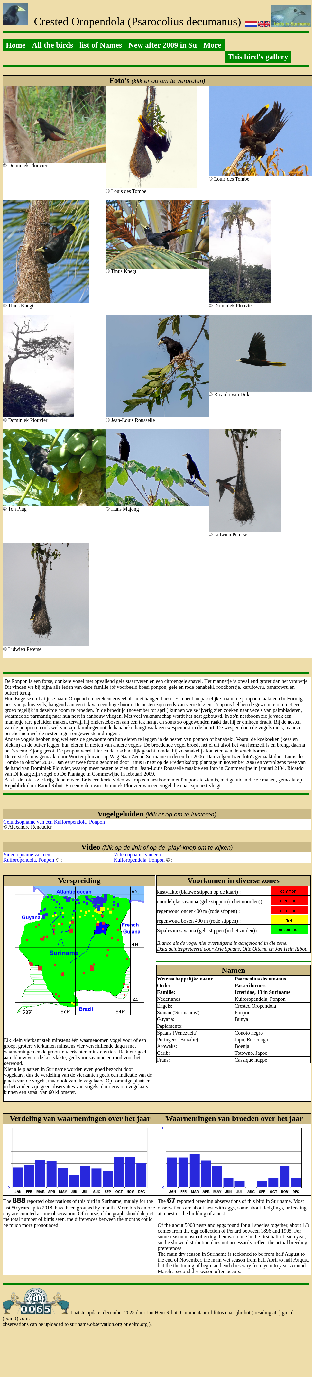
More (212, 45)
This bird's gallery (258, 56)
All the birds (52, 45)
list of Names (100, 45)
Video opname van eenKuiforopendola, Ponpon (28, 857)
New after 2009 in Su (162, 45)
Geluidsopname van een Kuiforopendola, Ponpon (54, 822)
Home (15, 45)
